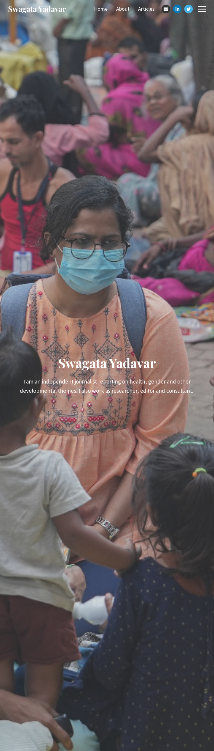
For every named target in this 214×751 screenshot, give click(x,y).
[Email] (166, 8)
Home (101, 8)
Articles (146, 8)
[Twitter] (188, 8)
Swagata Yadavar (37, 9)
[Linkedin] (177, 8)
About (123, 8)
